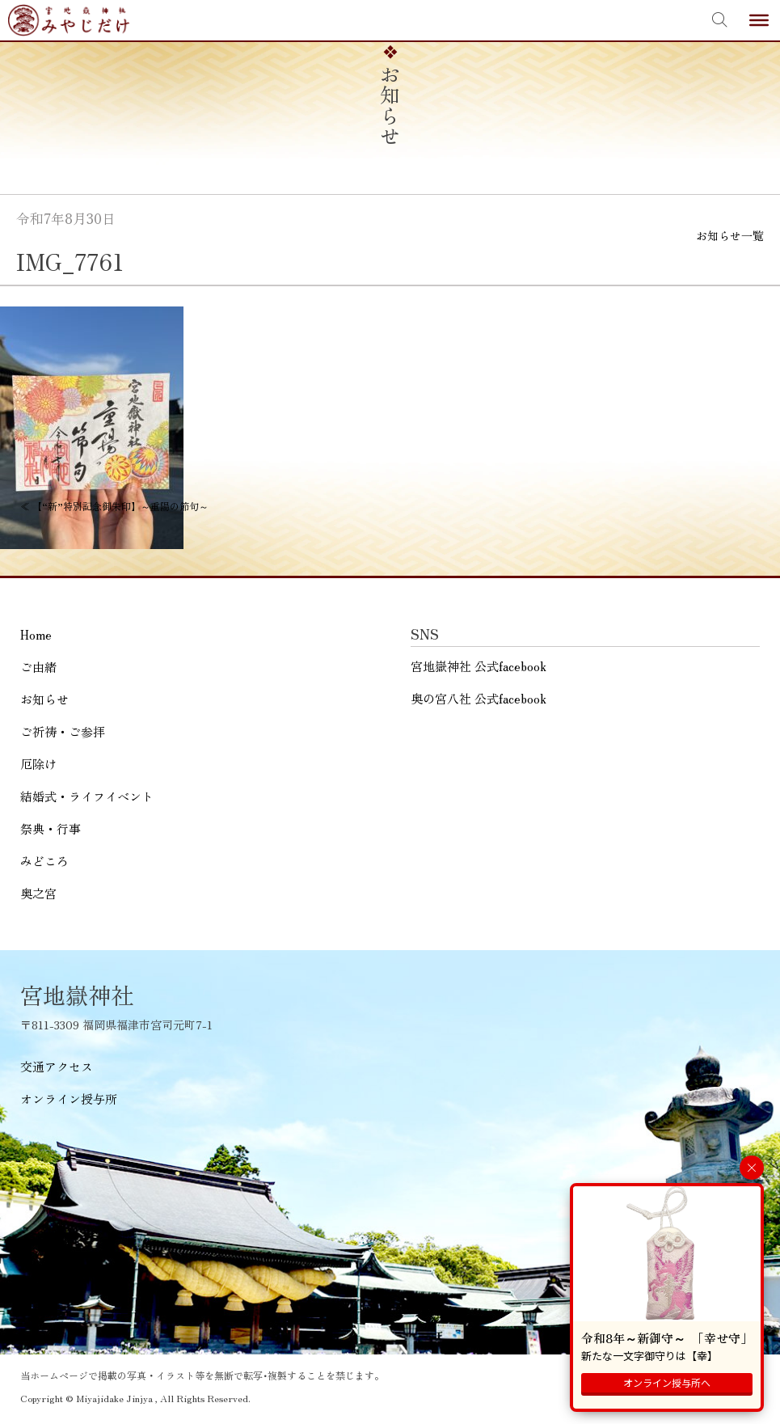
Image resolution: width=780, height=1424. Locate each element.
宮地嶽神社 (68, 20)
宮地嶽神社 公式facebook (478, 665)
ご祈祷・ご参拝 (62, 731)
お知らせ (44, 699)
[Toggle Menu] (759, 20)
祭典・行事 (50, 828)
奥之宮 (38, 893)
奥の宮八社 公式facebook (478, 698)
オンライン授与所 (68, 1098)
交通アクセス (56, 1066)
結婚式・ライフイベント (87, 796)
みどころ (44, 860)
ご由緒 (38, 666)
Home (36, 634)
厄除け (38, 763)
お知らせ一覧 (730, 235)
